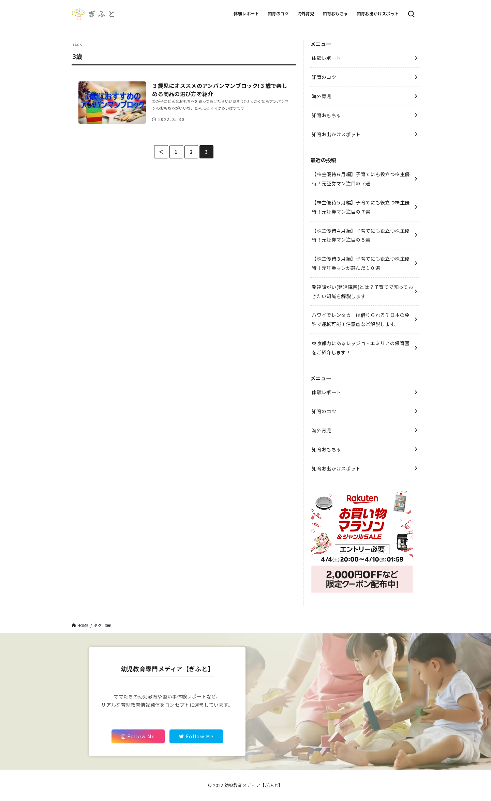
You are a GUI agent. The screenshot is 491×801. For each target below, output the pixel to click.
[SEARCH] (411, 13)
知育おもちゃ (335, 14)
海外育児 (305, 14)
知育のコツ (278, 14)
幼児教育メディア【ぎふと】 (253, 785)
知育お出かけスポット (378, 14)
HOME (83, 625)
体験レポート (246, 14)
